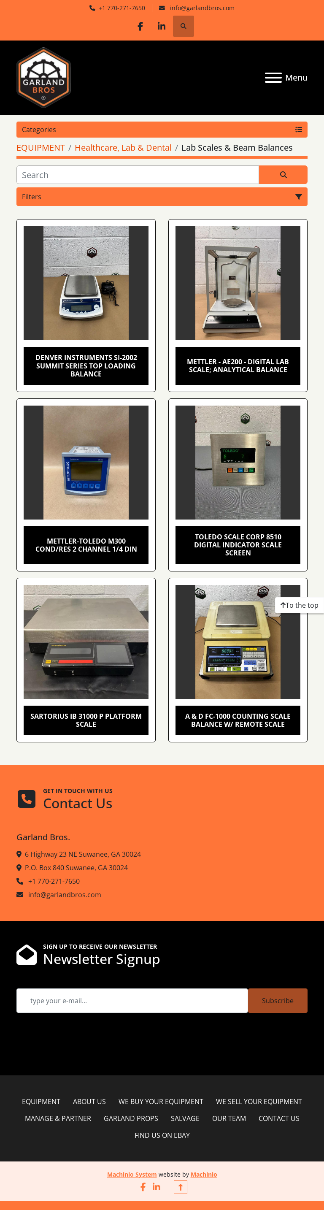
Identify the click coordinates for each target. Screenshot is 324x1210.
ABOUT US (89, 1101)
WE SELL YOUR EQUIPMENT (259, 1101)
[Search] (137, 174)
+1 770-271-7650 (122, 8)
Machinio (204, 1174)
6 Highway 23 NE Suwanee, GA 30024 (83, 854)
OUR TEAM (229, 1118)
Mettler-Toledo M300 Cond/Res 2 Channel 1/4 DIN (86, 545)
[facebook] (140, 26)
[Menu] (273, 78)
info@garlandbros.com (201, 8)
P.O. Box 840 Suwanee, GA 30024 (76, 867)
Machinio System (132, 1174)
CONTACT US (279, 1118)
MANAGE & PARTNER (58, 1118)
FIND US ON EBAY (162, 1135)
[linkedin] (162, 26)
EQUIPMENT (41, 1101)
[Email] (132, 1000)
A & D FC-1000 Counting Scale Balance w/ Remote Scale (238, 720)
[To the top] (299, 605)
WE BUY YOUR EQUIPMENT (161, 1101)
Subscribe (278, 1000)
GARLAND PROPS (131, 1118)
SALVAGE (185, 1118)
